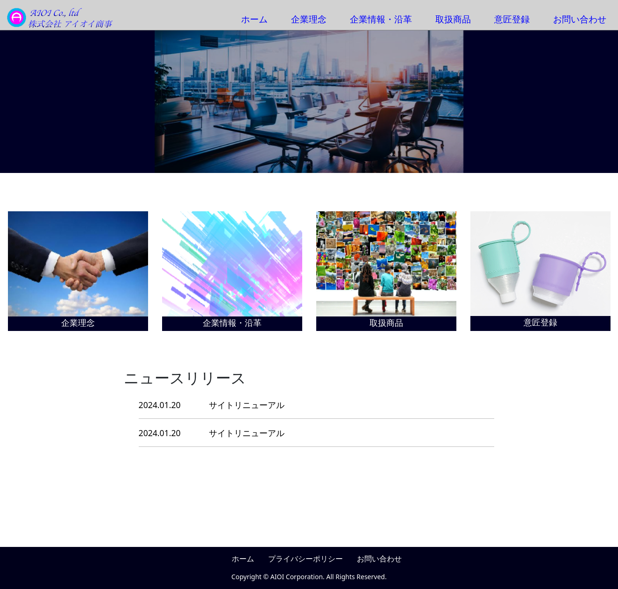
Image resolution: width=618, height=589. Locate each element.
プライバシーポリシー (305, 558)
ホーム (254, 19)
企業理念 (309, 19)
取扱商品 (453, 19)
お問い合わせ (579, 19)
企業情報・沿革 (381, 19)
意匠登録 (512, 19)
